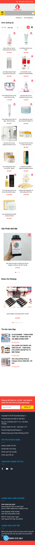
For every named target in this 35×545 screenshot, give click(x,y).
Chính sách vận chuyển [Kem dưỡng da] (9, 452)
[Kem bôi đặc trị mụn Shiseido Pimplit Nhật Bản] (26, 72)
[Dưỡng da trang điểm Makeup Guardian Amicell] (26, 167)
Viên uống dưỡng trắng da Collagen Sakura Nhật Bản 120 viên (22, 361)
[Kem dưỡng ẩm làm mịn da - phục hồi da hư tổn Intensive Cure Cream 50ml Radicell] (9, 96)
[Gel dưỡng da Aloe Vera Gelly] (26, 49)
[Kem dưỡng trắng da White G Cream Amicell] (9, 215)
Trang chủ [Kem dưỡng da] (19, 17)
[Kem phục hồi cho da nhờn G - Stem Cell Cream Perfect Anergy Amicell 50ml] (26, 144)
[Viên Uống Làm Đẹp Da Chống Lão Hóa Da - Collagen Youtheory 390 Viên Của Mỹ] (17, 264)
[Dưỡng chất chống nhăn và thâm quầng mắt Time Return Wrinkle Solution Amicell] (26, 191)
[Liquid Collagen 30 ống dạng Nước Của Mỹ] (17, 314)
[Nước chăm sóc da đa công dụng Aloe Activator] (9, 49)
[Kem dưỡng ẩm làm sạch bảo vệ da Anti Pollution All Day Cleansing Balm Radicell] (26, 120)
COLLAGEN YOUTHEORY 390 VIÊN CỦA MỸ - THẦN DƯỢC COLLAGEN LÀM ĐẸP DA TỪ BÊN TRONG (21, 349)
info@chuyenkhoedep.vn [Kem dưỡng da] (14, 430)
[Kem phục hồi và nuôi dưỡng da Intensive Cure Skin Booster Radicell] (26, 96)
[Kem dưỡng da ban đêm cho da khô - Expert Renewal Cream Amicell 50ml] (9, 167)
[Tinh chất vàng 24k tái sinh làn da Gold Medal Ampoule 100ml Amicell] (9, 191)
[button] (32, 13)
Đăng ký (27, 407)
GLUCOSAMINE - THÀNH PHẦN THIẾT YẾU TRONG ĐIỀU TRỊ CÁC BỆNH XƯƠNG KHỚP (22, 337)
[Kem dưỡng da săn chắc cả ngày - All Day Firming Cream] (9, 120)
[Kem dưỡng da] (17, 7)
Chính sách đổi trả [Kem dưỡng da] (7, 455)
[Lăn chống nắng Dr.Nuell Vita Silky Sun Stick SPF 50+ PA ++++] (9, 72)
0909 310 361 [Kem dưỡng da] (29, 1)
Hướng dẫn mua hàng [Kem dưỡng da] (8, 449)
